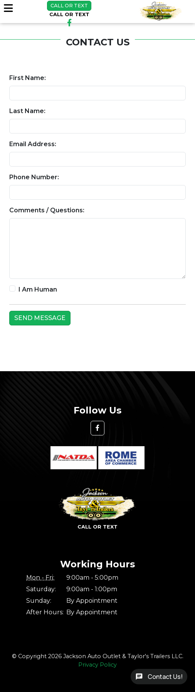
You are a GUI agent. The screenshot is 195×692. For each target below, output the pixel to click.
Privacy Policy (97, 664)
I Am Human (37, 289)
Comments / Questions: (46, 210)
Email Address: (32, 144)
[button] (97, 428)
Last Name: (27, 111)
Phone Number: (34, 177)
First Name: (27, 78)
